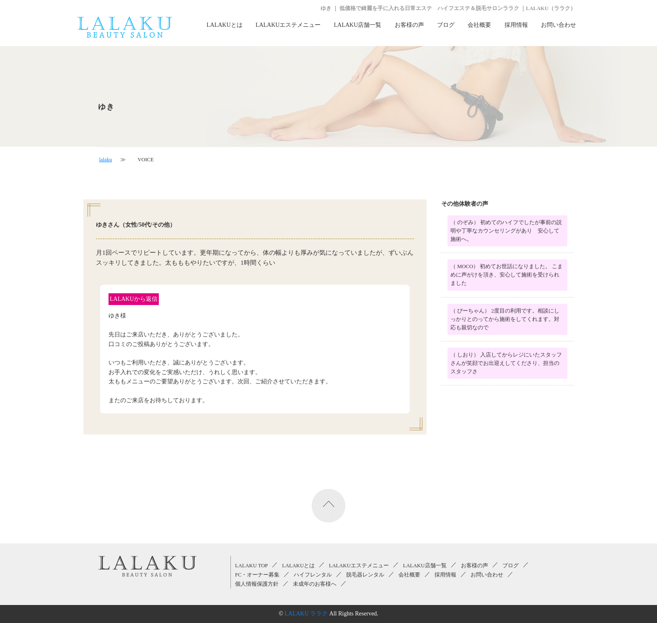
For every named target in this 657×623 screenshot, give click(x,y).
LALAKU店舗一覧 (358, 25)
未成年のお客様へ (314, 584)
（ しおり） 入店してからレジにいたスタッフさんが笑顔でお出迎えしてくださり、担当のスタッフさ (506, 363)
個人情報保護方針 (257, 584)
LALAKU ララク (306, 613)
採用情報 (516, 25)
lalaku (105, 160)
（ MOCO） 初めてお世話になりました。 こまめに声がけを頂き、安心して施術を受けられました (506, 275)
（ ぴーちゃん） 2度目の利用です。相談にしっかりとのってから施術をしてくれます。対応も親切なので (504, 319)
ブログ (446, 25)
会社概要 (479, 25)
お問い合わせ (558, 25)
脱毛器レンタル (365, 575)
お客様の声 (409, 25)
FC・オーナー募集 (257, 575)
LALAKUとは (225, 25)
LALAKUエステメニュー (288, 25)
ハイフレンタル (313, 575)
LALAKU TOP (251, 566)
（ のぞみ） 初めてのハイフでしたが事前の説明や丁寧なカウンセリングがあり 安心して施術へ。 (506, 231)
